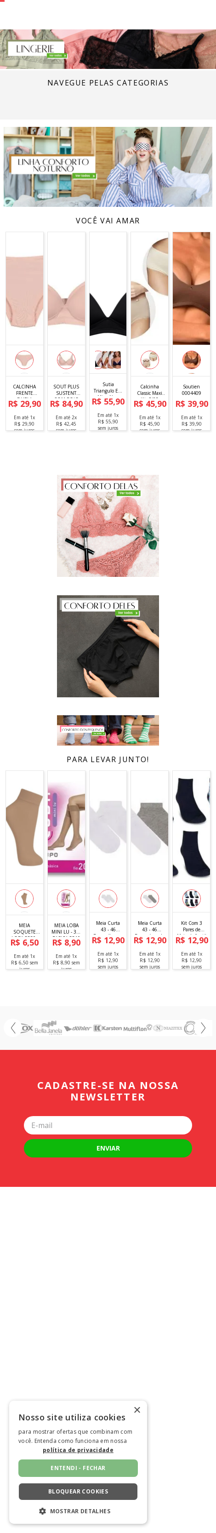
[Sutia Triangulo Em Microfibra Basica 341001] (108, 403)
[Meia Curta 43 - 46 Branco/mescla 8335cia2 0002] (149, 941)
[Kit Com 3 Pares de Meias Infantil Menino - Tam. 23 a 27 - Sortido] (191, 941)
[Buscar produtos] (52, 22)
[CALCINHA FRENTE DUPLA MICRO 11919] (24, 403)
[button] (24, 434)
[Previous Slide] (13, 1102)
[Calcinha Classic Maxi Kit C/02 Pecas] (149, 403)
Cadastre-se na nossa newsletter (108, 1165)
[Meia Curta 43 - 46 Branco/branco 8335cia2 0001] (108, 941)
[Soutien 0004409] (191, 403)
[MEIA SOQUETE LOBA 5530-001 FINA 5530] (24, 941)
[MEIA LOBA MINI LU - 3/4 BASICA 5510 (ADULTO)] (66, 941)
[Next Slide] (203, 1102)
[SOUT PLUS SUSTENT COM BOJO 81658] (66, 403)
